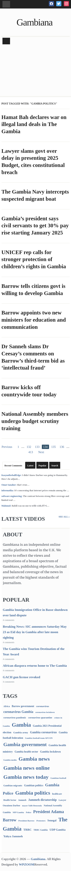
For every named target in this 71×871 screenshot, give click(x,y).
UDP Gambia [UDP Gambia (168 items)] (58, 829)
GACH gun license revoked (21, 677)
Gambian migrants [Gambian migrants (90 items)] (12, 785)
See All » (64, 516)
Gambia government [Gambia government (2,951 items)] (25, 744)
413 (30, 452)
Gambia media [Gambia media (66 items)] (10, 760)
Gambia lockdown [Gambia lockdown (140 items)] (50, 751)
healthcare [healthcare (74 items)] (57, 794)
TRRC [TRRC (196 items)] (27, 829)
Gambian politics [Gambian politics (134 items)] (33, 785)
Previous (7, 446)
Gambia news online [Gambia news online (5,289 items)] (26, 768)
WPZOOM (26, 864)
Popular (42, 465)
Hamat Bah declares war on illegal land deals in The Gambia (34, 124)
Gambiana (34, 22)
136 (62, 446)
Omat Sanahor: (9, 485)
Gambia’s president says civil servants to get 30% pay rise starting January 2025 (35, 225)
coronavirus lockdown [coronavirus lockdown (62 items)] (45, 712)
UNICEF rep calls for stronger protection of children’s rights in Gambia (34, 259)
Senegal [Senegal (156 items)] (52, 820)
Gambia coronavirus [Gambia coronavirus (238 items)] (43, 732)
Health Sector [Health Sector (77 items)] (9, 800)
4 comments (8, 620)
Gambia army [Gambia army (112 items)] (20, 732)
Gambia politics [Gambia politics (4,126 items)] (32, 793)
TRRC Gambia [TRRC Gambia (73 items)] (41, 830)
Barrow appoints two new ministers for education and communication (34, 320)
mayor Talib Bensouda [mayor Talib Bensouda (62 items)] (32, 805)
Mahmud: (6, 505)
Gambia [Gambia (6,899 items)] (21, 725)
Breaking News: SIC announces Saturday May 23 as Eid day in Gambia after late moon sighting (35, 632)
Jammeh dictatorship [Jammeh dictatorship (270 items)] (42, 800)
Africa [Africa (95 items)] (6, 706)
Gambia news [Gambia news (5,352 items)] (34, 759)
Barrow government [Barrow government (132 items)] (23, 706)
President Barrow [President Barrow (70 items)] (26, 820)
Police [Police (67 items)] (28, 812)
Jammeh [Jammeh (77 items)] (22, 800)
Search (54, 465)
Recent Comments (13, 465)
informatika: (8, 490)
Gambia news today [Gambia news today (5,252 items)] (25, 777)
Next (41, 452)
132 (29, 446)
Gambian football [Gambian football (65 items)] (58, 778)
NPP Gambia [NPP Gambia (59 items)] (18, 812)
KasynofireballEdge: (12, 475)
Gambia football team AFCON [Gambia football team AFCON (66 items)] (38, 738)
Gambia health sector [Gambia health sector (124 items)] (26, 751)
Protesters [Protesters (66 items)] (40, 820)
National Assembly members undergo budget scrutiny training (35, 421)
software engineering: (12, 496)
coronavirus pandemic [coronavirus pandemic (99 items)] (14, 717)
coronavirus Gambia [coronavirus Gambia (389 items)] (18, 712)
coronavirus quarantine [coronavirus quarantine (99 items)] (40, 717)
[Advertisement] (35, 70)
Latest (30, 465)
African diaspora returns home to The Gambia (35, 665)
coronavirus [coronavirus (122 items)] (42, 706)
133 (37, 446)
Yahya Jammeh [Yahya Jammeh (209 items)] (13, 836)
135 (53, 446)
